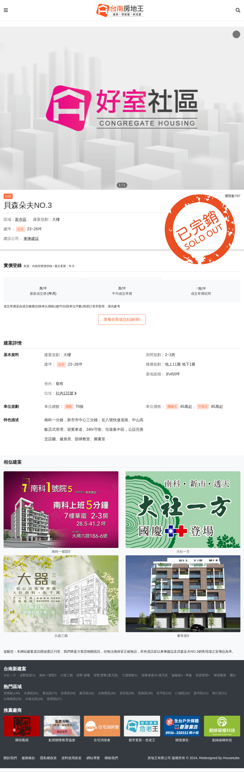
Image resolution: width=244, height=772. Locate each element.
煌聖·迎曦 (83, 675)
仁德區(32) (182, 693)
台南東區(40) (107, 693)
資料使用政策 (71, 758)
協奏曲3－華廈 (182, 675)
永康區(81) (31, 693)
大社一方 (10, 675)
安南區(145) (12, 693)
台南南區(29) (12, 699)
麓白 (233, 675)
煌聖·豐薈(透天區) (106, 675)
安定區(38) (127, 693)
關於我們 (10, 758)
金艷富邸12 (28, 675)
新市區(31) (201, 693)
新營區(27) (54, 699)
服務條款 (28, 758)
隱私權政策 (48, 758)
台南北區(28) (34, 699)
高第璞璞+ (203, 675)
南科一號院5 (47, 675)
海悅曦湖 (220, 675)
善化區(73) (49, 693)
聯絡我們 (111, 758)
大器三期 (66, 675)
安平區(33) (164, 693)
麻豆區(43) (86, 693)
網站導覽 (93, 758)
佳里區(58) (68, 693)
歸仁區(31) (219, 693)
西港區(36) (145, 693)
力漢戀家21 (130, 675)
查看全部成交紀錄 (122, 319)
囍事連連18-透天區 (155, 675)
